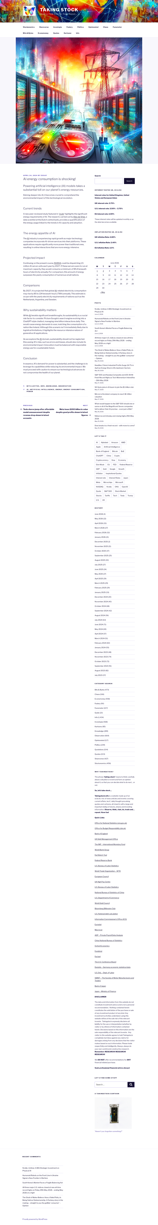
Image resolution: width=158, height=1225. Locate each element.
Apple (98, 447)
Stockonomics (29, 27)
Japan (125, 478)
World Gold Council (102, 903)
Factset (98, 956)
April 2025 (99, 578)
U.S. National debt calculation (106, 914)
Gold (105, 469)
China (109, 456)
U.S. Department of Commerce (107, 898)
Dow (113, 460)
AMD (123, 442)
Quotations (99, 749)
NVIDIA (57, 263)
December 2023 (101, 652)
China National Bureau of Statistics (108, 940)
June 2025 (99, 569)
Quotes (56, 33)
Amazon (114, 442)
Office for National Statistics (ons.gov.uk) (111, 823)
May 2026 (99, 519)
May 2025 (99, 574)
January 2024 (100, 647)
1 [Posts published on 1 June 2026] (97, 271)
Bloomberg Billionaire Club (105, 908)
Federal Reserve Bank (103, 860)
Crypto (117, 456)
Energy (59, 389)
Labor (112, 973)
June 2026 (99, 514)
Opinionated (93, 27)
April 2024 (99, 634)
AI (28, 238)
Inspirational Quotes (114, 473)
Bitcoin (115, 451)
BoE (122, 451)
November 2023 (101, 657)
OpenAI (125, 487)
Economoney (43, 33)
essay (44, 175)
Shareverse (44, 27)
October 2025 (100, 551)
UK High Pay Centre (102, 882)
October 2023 (100, 661)
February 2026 (100, 532)
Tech (115, 496)
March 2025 (100, 583)
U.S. (97, 500)
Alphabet (104, 442)
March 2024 (100, 638)
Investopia (57, 27)
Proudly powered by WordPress (34, 1219)
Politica (80, 27)
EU (109, 464)
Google (112, 469)
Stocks (99, 496)
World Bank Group (102, 850)
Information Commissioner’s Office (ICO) (111, 919)
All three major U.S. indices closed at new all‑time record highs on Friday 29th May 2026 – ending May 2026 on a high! (114, 340)
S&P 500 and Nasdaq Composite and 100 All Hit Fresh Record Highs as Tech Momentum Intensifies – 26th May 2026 (115, 377)
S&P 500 (108, 491)
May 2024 (99, 629)
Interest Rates (114, 478)
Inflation (99, 473)
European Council (102, 876)
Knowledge (51, 386)
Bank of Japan (100, 986)
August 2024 (100, 615)
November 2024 (101, 601)
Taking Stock (59, 9)
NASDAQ (99, 487)
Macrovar (98, 930)
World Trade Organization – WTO (108, 871)
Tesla (122, 496)
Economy (122, 460)
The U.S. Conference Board (105, 962)
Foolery (70, 27)
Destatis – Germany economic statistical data (112, 967)
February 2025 (100, 588)
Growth (121, 469)
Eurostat (98, 924)
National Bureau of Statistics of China (109, 892)
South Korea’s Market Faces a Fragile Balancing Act (42, 1183)
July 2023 (98, 675)
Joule (61, 214)
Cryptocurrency (102, 460)
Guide (97, 713)
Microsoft (119, 482)
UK (103, 500)
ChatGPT (99, 456)
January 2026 (100, 537)
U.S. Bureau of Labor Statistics (107, 866)
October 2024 (100, 606)
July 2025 (98, 565)
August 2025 (100, 560)
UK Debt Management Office (106, 839)
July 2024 (98, 620)
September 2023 (101, 666)
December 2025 (101, 542)
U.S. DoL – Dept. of (102, 973)
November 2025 (101, 546)
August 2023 (100, 670)
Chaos (105, 27)
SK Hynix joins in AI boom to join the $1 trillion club (114, 387)
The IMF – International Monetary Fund (110, 844)
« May (102, 292)
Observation (64, 386)
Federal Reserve (126, 464)
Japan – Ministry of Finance (105, 991)
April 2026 (99, 523)
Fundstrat (98, 951)
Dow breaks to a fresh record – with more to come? (115, 425)
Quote (98, 491)
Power (30, 391)
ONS (117, 487)
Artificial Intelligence (42, 389)
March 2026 (100, 528)
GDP (98, 469)
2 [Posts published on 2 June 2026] (103, 271)
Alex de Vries (79, 217)
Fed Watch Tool (101, 855)
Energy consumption (74, 389)
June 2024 (99, 624)
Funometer (117, 27)
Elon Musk (100, 464)
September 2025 (101, 555)
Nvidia (109, 487)
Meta (98, 482)
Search (98, 176)
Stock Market (120, 491)
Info (77, 33)
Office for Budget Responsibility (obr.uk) (110, 828)
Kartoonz (67, 33)
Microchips (107, 482)
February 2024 (100, 643)
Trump (130, 496)
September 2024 (101, 611)
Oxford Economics (102, 946)
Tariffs (107, 496)
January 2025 (100, 592)
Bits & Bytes (28, 33)
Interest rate (101, 478)
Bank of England (102, 451)
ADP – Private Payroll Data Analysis (109, 935)
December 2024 (101, 597)
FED (114, 464)
